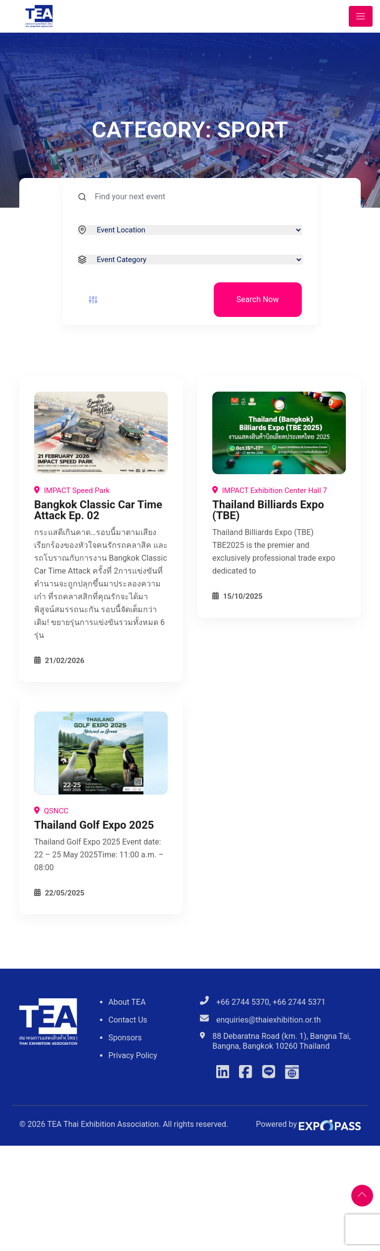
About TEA (126, 1002)
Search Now (258, 299)
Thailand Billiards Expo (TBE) (268, 510)
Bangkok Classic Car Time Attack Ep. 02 (98, 510)
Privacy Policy (132, 1055)
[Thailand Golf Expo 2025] (101, 753)
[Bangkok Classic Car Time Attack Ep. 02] (101, 433)
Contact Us (127, 1020)
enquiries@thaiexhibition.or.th (268, 1020)
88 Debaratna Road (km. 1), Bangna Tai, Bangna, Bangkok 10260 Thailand (281, 1041)
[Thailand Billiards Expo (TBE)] (279, 433)
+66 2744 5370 (242, 1002)
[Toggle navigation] (361, 16)
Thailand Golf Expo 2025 (94, 825)
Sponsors (125, 1037)
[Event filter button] (93, 300)
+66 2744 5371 (299, 1002)
